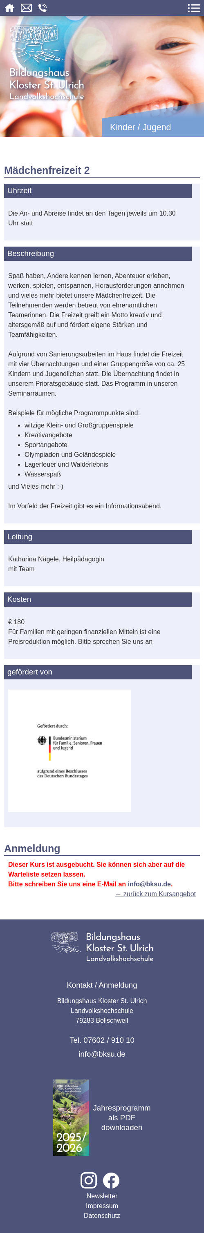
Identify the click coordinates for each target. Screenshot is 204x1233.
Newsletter (102, 1196)
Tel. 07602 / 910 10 (102, 1040)
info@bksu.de (149, 884)
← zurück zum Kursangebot (155, 893)
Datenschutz (102, 1215)
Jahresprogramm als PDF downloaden (101, 1117)
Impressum (102, 1205)
